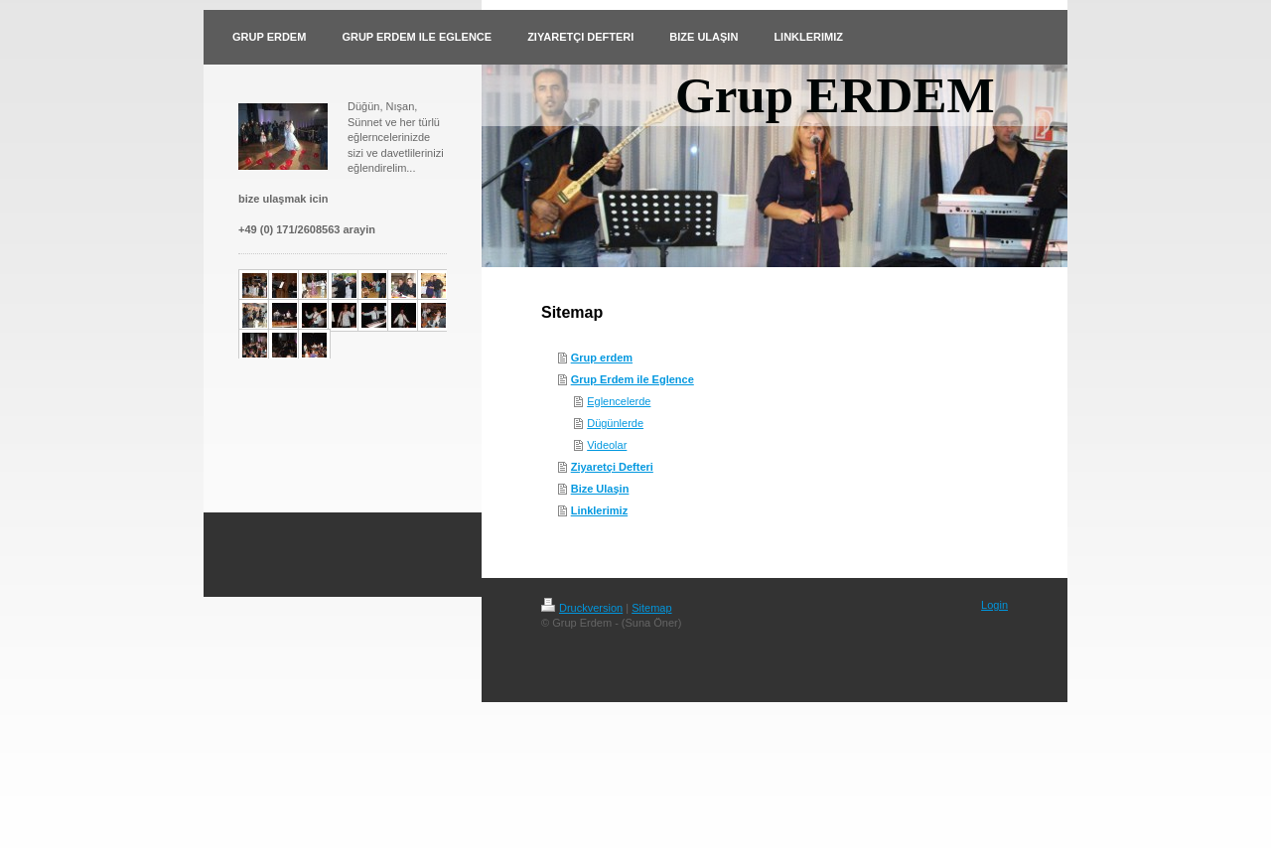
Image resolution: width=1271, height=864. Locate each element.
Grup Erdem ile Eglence (632, 379)
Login (994, 605)
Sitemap (651, 608)
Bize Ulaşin (600, 489)
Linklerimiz (599, 510)
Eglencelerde (618, 401)
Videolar (607, 445)
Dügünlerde (615, 423)
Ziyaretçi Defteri (612, 467)
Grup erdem (602, 357)
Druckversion (582, 608)
